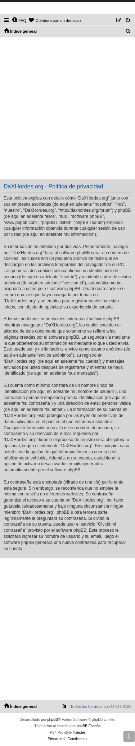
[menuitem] (19, 20)
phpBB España (89, 726)
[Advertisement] (67, 108)
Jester (80, 732)
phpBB (52, 720)
